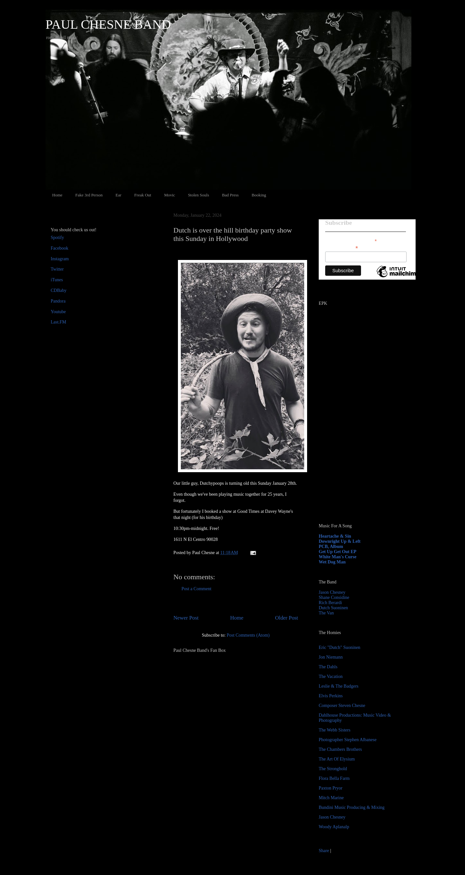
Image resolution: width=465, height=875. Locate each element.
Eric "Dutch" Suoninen (339, 647)
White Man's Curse (337, 556)
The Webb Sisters (334, 730)
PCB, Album (331, 546)
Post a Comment (196, 588)
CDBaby (59, 290)
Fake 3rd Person (89, 195)
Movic (169, 195)
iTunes (57, 279)
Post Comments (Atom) (248, 635)
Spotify (57, 237)
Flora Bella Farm (334, 778)
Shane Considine (334, 597)
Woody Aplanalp (334, 826)
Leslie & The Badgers (338, 686)
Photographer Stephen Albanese (348, 739)
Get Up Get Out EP (337, 551)
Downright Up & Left (340, 541)
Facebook (59, 248)
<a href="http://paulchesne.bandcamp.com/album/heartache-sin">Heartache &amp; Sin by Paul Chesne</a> (359, 444)
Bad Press (230, 195)
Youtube (58, 311)
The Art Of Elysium (337, 759)
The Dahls (328, 666)
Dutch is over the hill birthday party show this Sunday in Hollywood (232, 234)
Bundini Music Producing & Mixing (352, 807)
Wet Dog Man (332, 562)
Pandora (58, 301)
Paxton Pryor (331, 788)
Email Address (341, 247)
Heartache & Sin (335, 536)
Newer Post (186, 618)
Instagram (60, 258)
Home (57, 195)
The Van (326, 613)
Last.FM (58, 322)
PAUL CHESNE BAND (108, 24)
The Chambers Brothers (340, 749)
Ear (118, 195)
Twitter (57, 269)
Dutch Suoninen (333, 607)
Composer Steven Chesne (342, 705)
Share (324, 850)
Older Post (286, 618)
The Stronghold (333, 768)
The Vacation (331, 676)
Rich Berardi (330, 602)
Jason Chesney (332, 592)
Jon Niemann (331, 657)
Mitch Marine (331, 797)
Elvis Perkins (331, 695)
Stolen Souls (198, 195)
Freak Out (142, 195)
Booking (259, 195)
